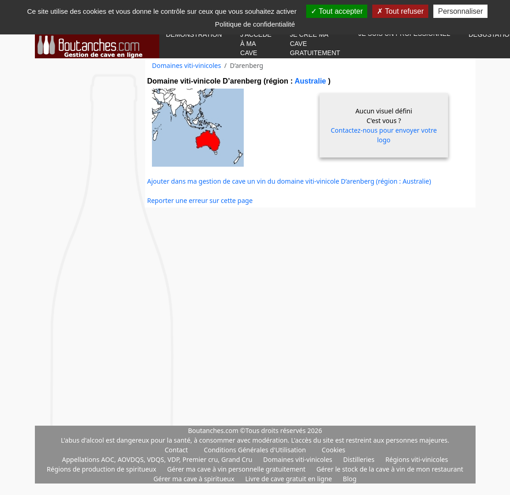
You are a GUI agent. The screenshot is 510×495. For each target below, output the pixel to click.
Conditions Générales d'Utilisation (255, 449)
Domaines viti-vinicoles (186, 65)
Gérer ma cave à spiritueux (194, 478)
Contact (176, 449)
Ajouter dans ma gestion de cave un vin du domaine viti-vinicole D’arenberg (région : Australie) (289, 181)
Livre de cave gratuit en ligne (289, 478)
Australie (311, 81)
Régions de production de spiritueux (102, 469)
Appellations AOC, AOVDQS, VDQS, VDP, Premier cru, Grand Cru (158, 459)
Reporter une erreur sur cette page (200, 200)
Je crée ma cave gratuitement (315, 43)
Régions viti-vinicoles (416, 459)
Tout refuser (400, 11)
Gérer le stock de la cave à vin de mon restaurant (389, 469)
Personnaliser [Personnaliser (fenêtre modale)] (460, 11)
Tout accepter (337, 11)
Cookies (333, 449)
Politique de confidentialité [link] (255, 24)
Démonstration (194, 34)
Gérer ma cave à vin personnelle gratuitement (237, 469)
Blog (350, 478)
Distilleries (359, 459)
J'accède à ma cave (255, 43)
